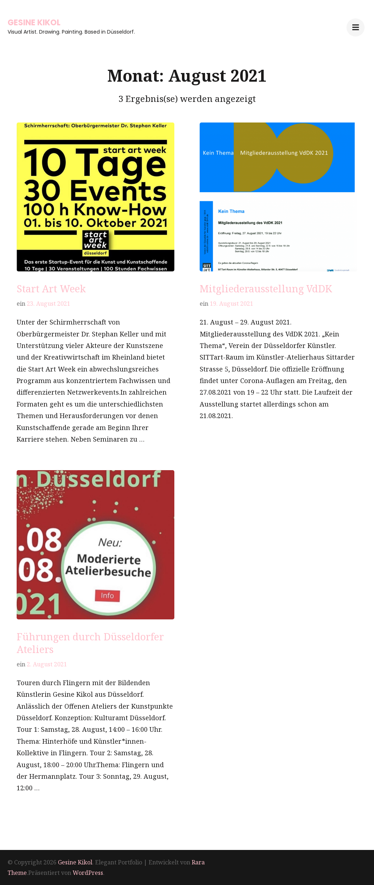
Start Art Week (51, 288)
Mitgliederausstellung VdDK (266, 288)
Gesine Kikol (34, 22)
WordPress (88, 873)
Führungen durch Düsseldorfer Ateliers (90, 643)
